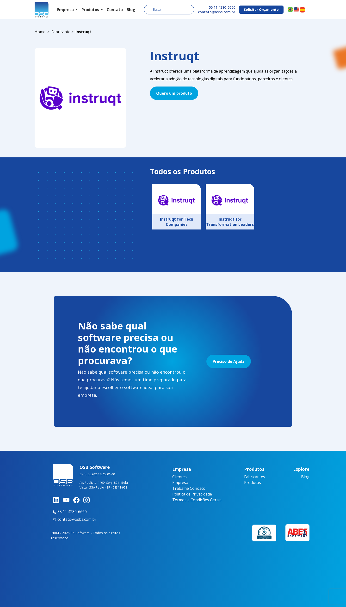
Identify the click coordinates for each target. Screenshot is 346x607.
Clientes (179, 476)
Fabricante (60, 31)
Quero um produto (174, 93)
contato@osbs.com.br (216, 12)
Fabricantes (254, 476)
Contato (115, 9)
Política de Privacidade (192, 494)
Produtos (252, 482)
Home (40, 31)
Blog (131, 9)
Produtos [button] (90, 9)
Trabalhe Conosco (188, 488)
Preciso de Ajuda (229, 361)
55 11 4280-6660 (222, 7)
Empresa (180, 482)
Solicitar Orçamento (261, 9)
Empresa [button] (66, 9)
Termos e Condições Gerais (197, 499)
